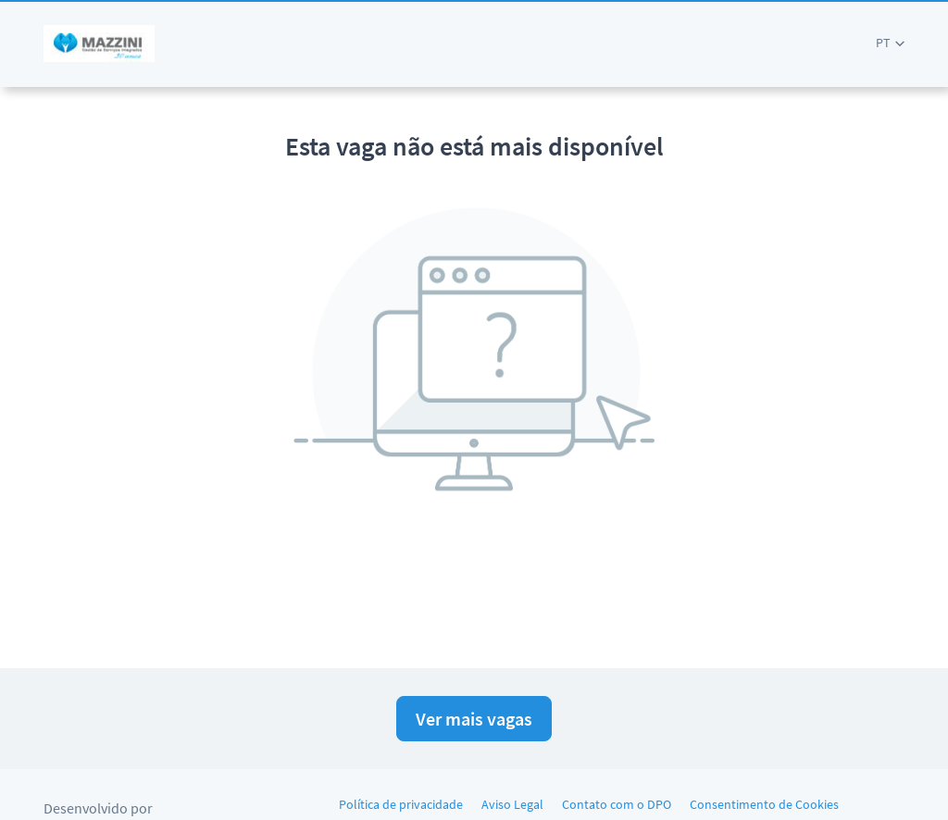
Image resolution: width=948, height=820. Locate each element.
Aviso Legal (512, 804)
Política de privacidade (401, 804)
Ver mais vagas (474, 718)
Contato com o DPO (616, 804)
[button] (890, 43)
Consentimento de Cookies (764, 804)
